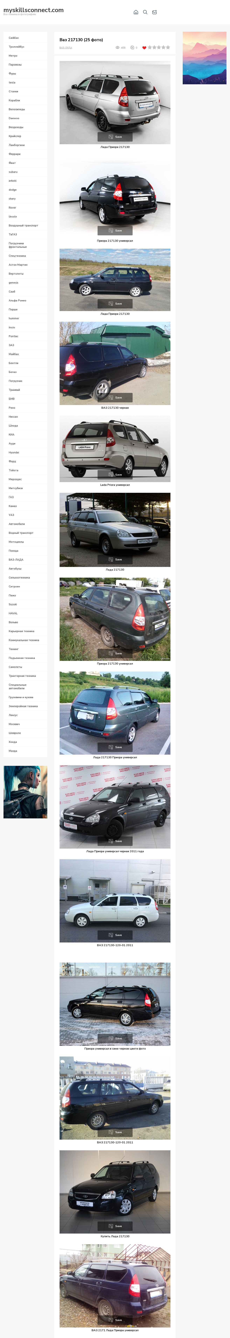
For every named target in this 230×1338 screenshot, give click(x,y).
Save (118, 137)
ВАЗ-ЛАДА (66, 47)
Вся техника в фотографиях (34, 12)
